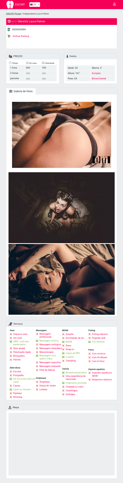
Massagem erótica (48, 340)
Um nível (17, 338)
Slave (68, 345)
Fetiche (17, 359)
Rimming (17, 397)
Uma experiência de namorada (76, 377)
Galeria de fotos (21, 91)
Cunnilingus (72, 390)
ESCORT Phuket (13, 13)
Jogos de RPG (73, 353)
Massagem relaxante (50, 366)
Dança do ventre (47, 385)
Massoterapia (46, 352)
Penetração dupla (22, 352)
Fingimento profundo (76, 383)
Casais (16, 385)
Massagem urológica (50, 344)
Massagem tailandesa (50, 348)
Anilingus (70, 394)
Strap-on (70, 349)
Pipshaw (17, 393)
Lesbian (43, 389)
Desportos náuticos (102, 379)
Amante (70, 334)
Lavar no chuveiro (22, 389)
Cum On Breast (99, 357)
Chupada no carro (75, 386)
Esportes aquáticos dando (102, 374)
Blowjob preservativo (76, 372)
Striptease (44, 381)
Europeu (96, 73)
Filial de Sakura (47, 370)
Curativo (70, 357)
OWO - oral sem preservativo (21, 343)
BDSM (69, 341)
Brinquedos (19, 356)
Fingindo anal (98, 338)
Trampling (71, 360)
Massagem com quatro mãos (47, 357)
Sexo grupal (19, 348)
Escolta (17, 371)
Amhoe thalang (18, 36)
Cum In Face (98, 361)
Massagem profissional (45, 335)
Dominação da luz (75, 338)
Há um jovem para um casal (24, 380)
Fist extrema (98, 341)
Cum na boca (98, 353)
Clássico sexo (20, 334)
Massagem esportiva (50, 362)
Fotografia (18, 375)
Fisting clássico (100, 334)
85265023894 (19, 29)
